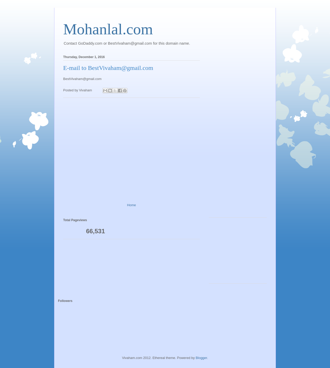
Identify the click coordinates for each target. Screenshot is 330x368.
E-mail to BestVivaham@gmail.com (108, 68)
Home (131, 205)
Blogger (201, 358)
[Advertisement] (131, 148)
